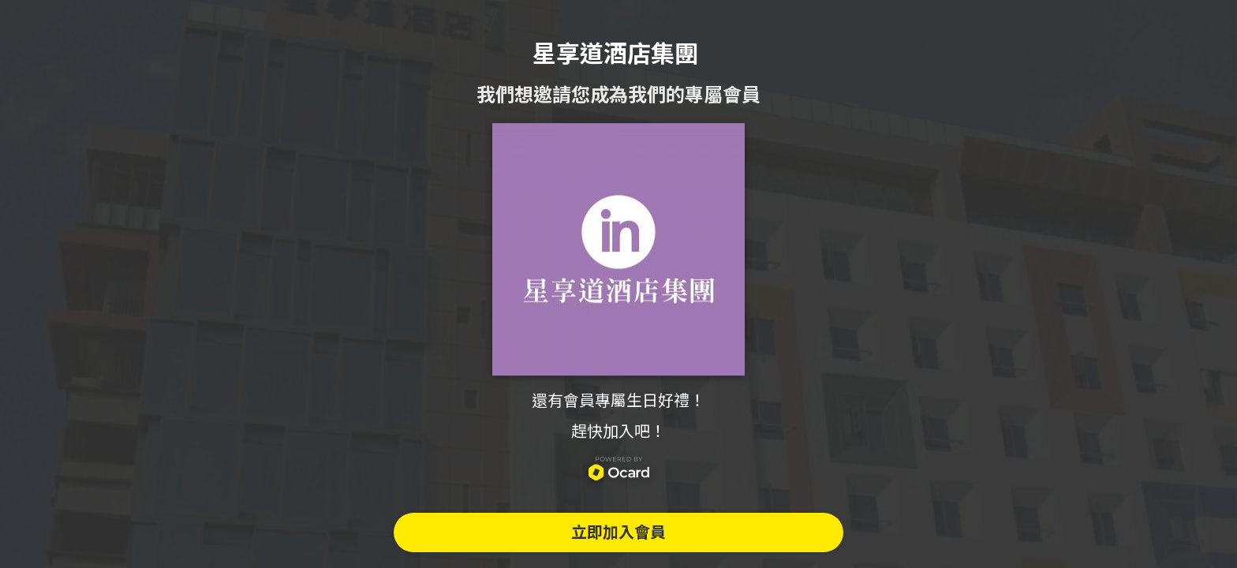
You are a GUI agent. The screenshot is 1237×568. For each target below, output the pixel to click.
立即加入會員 (618, 532)
